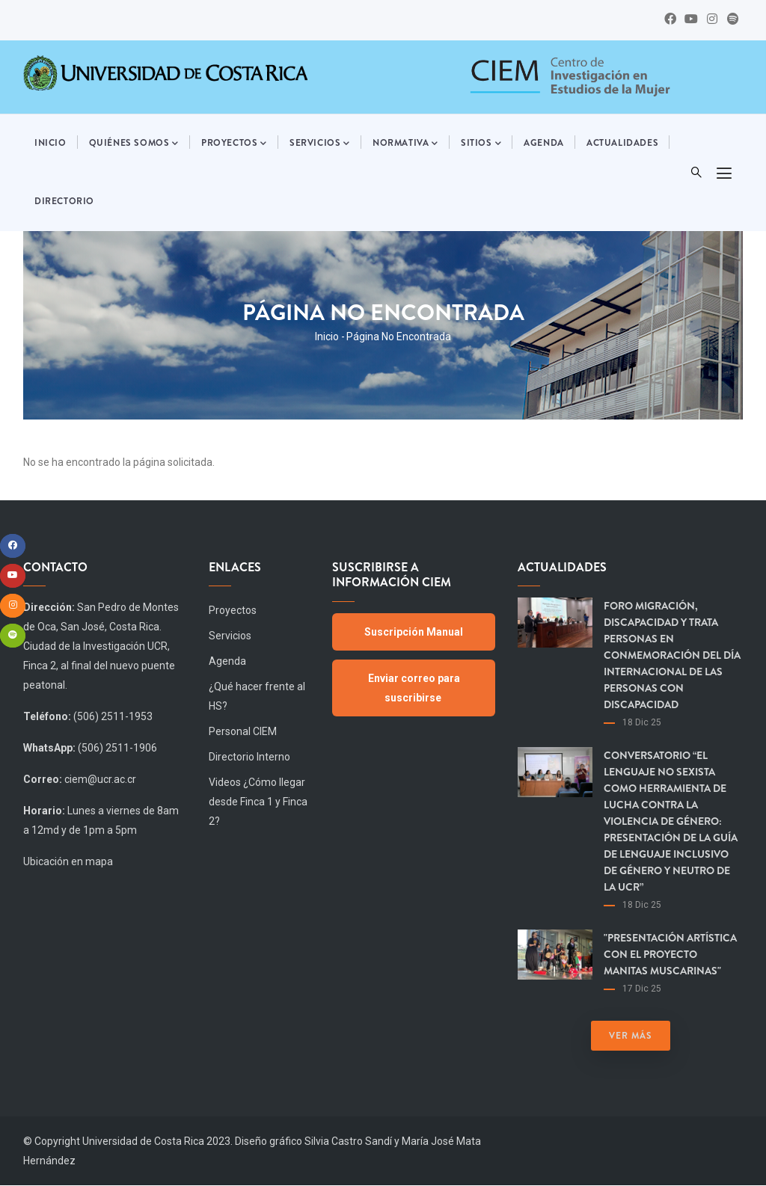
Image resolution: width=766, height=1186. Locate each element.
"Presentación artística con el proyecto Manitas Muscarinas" (670, 954)
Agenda (544, 143)
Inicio (50, 143)
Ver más (630, 1035)
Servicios (319, 143)
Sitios (481, 143)
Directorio (64, 201)
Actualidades (622, 143)
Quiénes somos (134, 143)
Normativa (405, 143)
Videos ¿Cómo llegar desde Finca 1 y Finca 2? (258, 801)
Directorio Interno (249, 757)
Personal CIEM (243, 731)
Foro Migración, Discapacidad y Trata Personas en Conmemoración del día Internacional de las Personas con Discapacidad (672, 655)
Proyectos (234, 143)
